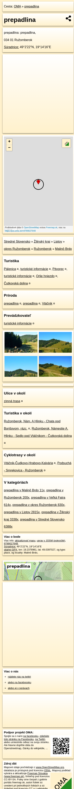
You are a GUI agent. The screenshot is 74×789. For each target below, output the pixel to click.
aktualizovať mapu (25, 540)
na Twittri (40, 739)
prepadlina (31, 6)
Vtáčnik (47, 303)
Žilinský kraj (42, 241)
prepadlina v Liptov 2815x (22, 512)
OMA (17, 6)
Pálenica (10, 269)
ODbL (47, 770)
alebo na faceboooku (19, 682)
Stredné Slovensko (17, 241)
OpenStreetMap (31, 227)
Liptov (58, 241)
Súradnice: (11, 47)
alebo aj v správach (18, 688)
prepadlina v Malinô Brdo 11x (24, 490)
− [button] (9, 148)
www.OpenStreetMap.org (50, 767)
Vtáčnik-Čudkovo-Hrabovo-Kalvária (28, 463)
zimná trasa (12, 401)
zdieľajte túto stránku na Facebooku (26, 737)
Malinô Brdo (63, 249)
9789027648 (11, 543)
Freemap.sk (51, 227)
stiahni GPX (10, 549)
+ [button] (9, 142)
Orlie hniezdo (45, 276)
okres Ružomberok (17, 249)
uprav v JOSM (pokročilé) (51, 540)
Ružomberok (43, 249)
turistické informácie (34, 269)
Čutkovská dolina (16, 283)
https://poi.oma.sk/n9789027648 (20, 231)
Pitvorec (58, 269)
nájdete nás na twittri (19, 676)
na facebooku (30, 736)
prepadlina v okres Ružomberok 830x (39, 505)
